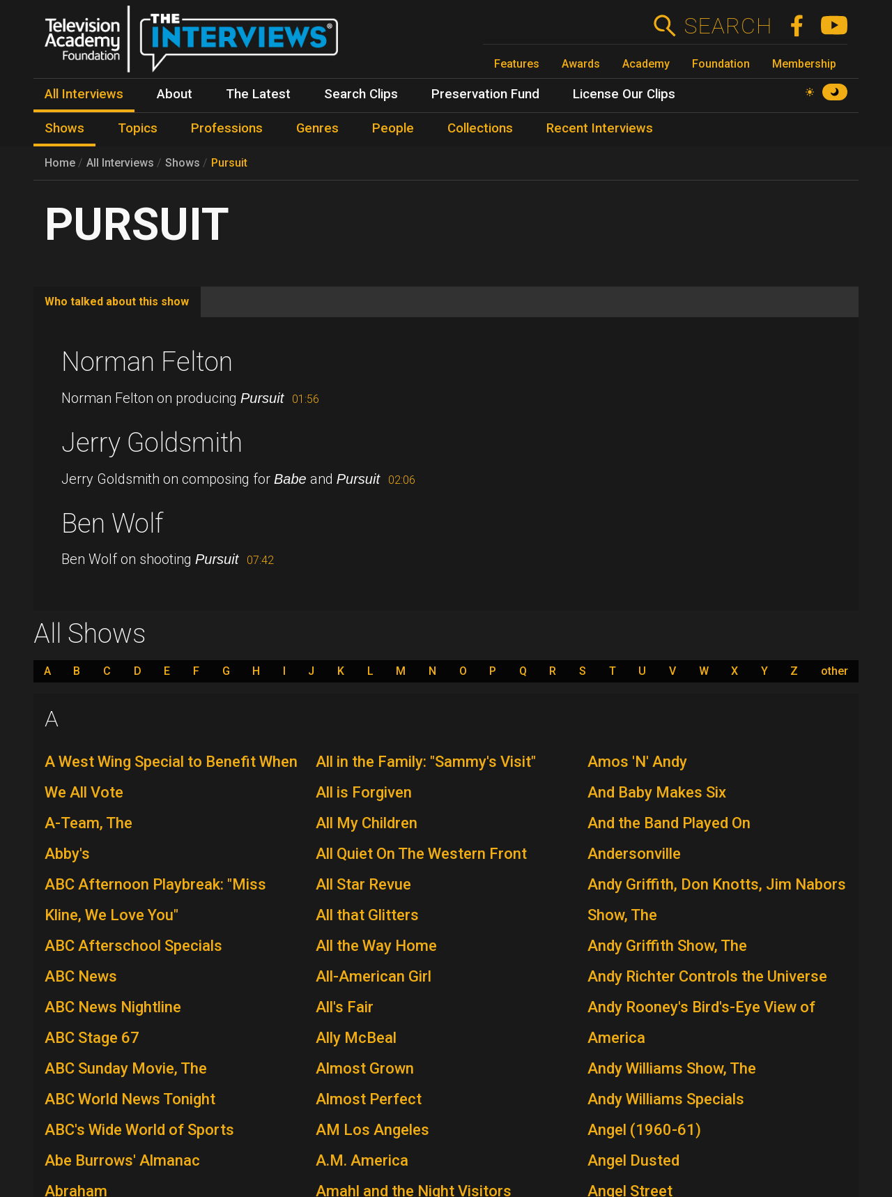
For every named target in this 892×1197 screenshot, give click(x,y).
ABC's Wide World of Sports (139, 1129)
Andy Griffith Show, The (667, 945)
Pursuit (229, 162)
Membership (804, 63)
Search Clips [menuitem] (361, 94)
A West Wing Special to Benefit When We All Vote (171, 777)
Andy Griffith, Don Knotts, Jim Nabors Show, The (716, 900)
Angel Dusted (633, 1160)
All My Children (366, 823)
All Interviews (120, 162)
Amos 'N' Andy (637, 761)
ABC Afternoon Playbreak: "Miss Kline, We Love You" (155, 900)
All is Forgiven (364, 792)
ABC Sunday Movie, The (126, 1068)
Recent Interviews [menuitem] (599, 128)
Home (60, 162)
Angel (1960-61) (644, 1129)
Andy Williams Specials (665, 1099)
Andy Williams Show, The (671, 1068)
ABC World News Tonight (130, 1099)
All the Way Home (376, 945)
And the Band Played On (669, 823)
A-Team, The (88, 823)
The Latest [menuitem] (258, 94)
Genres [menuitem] (317, 128)
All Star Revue (363, 884)
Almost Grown (365, 1068)
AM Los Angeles (372, 1129)
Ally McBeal (356, 1037)
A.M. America (362, 1160)
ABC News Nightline (113, 1007)
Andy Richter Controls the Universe (707, 976)
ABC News (81, 976)
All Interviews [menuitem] (84, 94)
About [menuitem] (174, 94)
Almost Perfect (369, 1099)
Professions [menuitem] (227, 128)
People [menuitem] (393, 128)
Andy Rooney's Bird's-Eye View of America (701, 1022)
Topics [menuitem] (137, 128)
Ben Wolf (112, 523)
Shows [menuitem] (64, 128)
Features (516, 63)
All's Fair (345, 1007)
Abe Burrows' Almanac (122, 1160)
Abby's (67, 853)
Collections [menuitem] (480, 128)
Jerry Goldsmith (152, 442)
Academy (646, 63)
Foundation (721, 63)
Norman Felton (147, 361)
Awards (581, 63)
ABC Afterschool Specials (133, 945)
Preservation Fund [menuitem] (485, 94)
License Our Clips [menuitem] (624, 94)
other (834, 671)
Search (728, 26)
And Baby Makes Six (656, 792)
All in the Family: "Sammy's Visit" (426, 761)
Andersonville (634, 853)
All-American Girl (373, 976)
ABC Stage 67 (92, 1037)
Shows (182, 162)
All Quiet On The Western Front (421, 853)
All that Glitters (367, 915)
